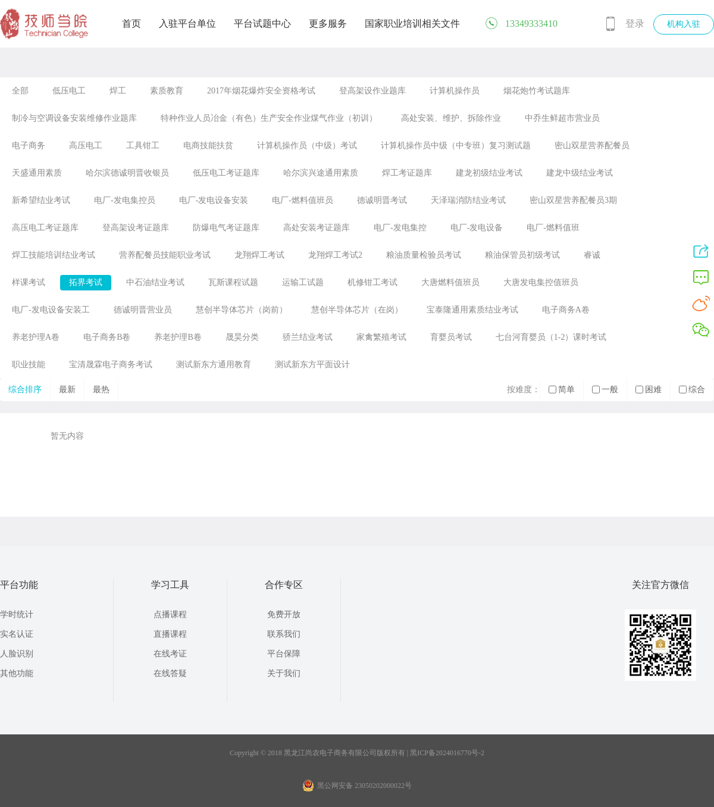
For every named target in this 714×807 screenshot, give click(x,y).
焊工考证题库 (407, 172)
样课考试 (28, 282)
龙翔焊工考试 (259, 255)
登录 (634, 23)
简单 (562, 389)
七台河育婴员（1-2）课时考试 (551, 337)
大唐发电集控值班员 (540, 282)
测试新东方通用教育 (213, 364)
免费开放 (283, 614)
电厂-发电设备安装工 (51, 309)
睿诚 (592, 255)
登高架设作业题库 (372, 90)
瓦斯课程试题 (233, 282)
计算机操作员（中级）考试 (307, 145)
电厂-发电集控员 (124, 200)
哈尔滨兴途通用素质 (320, 172)
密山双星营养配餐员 (592, 145)
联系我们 (283, 634)
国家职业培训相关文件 (412, 23)
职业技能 (28, 364)
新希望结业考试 (41, 200)
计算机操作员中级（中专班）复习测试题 (456, 145)
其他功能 (16, 673)
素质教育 (166, 90)
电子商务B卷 (106, 337)
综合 (692, 389)
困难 (648, 389)
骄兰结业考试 (308, 337)
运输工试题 (303, 282)
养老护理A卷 (36, 337)
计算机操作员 (455, 90)
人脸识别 (16, 653)
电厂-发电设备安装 (214, 200)
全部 (20, 90)
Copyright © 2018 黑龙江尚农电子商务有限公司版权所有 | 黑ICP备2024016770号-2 (357, 753)
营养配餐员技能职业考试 (165, 255)
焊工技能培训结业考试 (53, 255)
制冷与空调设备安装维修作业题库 (74, 118)
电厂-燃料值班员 (302, 200)
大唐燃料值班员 (450, 282)
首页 (131, 23)
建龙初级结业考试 (489, 172)
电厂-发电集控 (400, 227)
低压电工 (69, 90)
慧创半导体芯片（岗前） (241, 309)
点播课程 (170, 614)
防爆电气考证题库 (226, 227)
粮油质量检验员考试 (423, 255)
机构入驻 (683, 24)
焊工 (117, 90)
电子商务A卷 (566, 309)
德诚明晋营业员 (143, 309)
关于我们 (283, 673)
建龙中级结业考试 (579, 172)
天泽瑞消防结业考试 (468, 200)
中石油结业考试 (155, 282)
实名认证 (16, 634)
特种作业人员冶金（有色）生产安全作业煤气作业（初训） (269, 118)
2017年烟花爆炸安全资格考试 (261, 90)
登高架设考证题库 (135, 227)
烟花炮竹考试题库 (536, 90)
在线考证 (170, 653)
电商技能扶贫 (208, 145)
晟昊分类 (242, 337)
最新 (67, 389)
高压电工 (85, 145)
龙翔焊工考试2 (335, 255)
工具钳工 (142, 145)
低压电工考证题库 (226, 172)
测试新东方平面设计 (312, 364)
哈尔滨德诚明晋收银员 (127, 172)
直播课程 (170, 634)
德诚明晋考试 (382, 200)
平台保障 (283, 653)
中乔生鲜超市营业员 (562, 118)
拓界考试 (85, 282)
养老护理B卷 (177, 337)
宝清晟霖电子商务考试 (110, 364)
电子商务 (28, 145)
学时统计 (16, 614)
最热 (101, 389)
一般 (605, 389)
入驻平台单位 (187, 23)
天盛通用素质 (37, 172)
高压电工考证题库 (45, 227)
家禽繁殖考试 (381, 337)
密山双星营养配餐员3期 (573, 200)
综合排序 (25, 389)
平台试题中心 (262, 23)
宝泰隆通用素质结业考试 (472, 309)
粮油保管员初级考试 (522, 255)
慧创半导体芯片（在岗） (357, 309)
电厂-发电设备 (476, 227)
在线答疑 (170, 673)
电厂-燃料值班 (553, 227)
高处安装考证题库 (316, 227)
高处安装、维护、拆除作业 (451, 118)
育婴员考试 (451, 337)
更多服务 (328, 23)
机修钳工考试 (372, 282)
